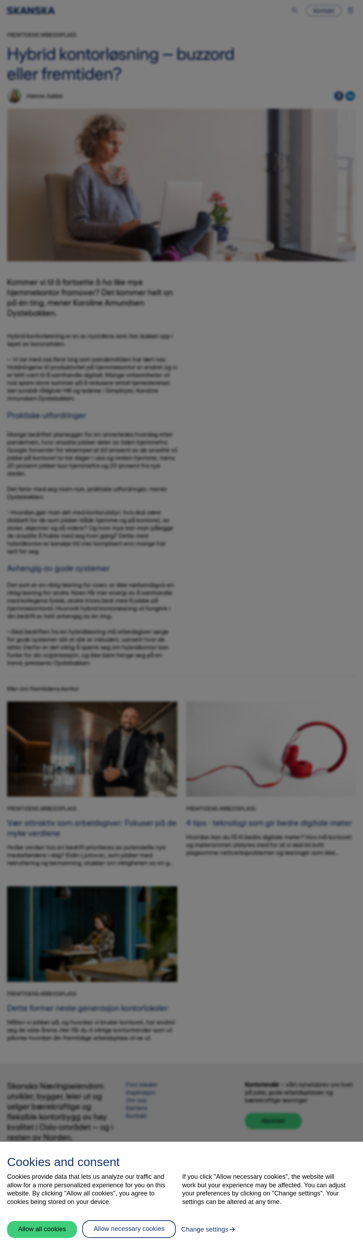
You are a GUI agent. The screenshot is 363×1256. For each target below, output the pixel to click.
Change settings (204, 1229)
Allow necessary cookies (129, 1228)
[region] (181, 1199)
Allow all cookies (42, 1229)
